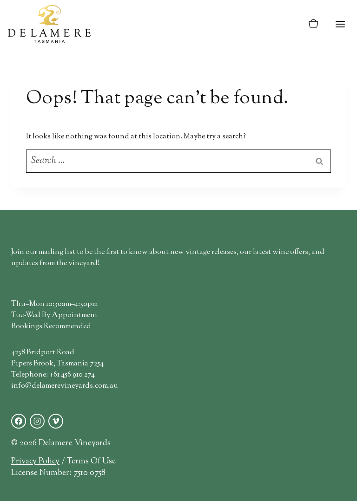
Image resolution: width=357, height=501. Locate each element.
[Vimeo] (55, 421)
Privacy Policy (35, 461)
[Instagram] (37, 421)
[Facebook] (18, 421)
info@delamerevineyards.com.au (64, 386)
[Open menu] (340, 24)
